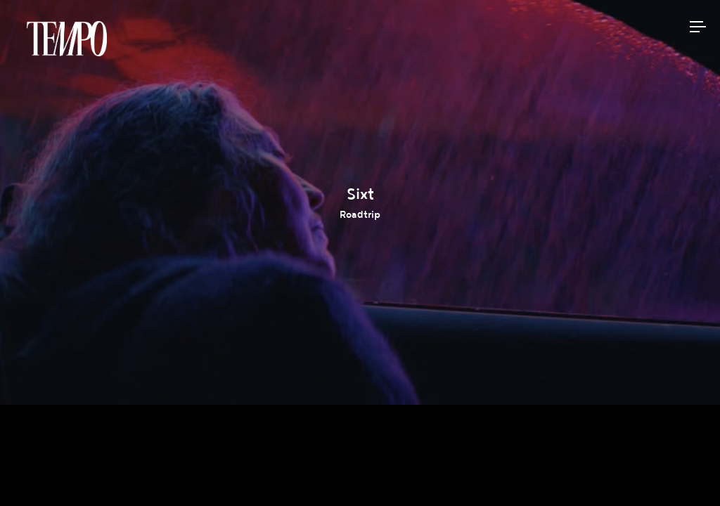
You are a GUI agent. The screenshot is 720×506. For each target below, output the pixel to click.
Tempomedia (67, 38)
